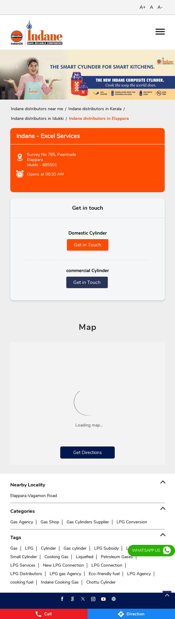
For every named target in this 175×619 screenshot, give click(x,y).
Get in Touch (87, 245)
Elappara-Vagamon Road (33, 496)
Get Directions (87, 452)
